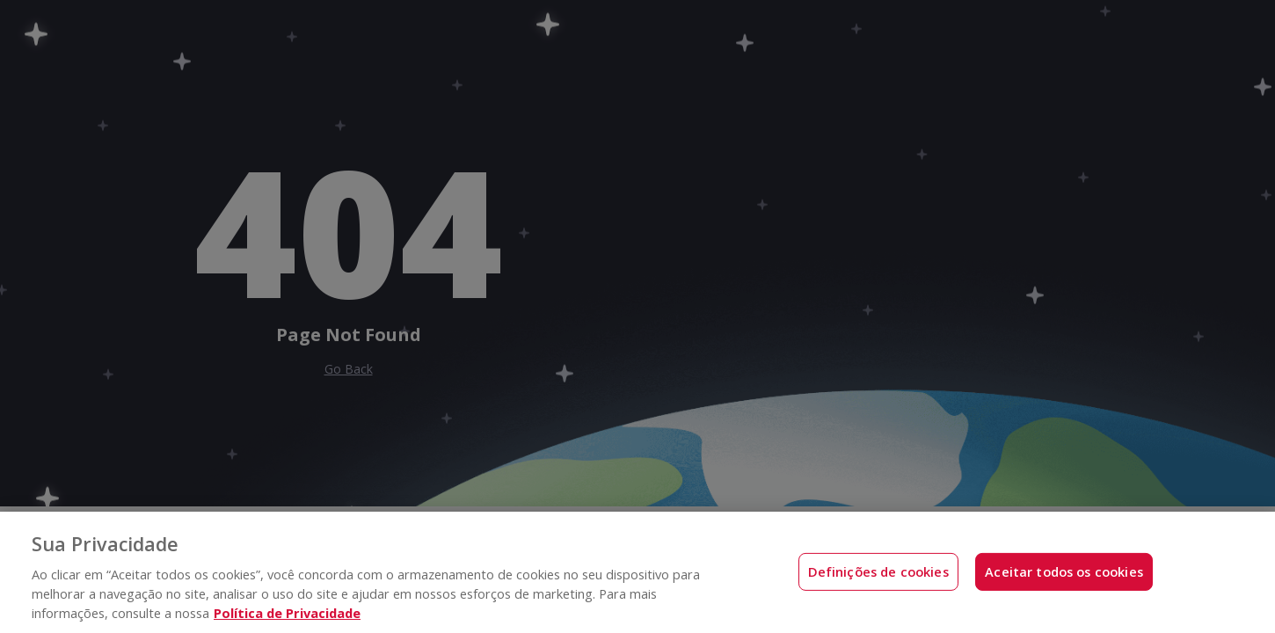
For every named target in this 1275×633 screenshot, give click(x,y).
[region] (637, 572)
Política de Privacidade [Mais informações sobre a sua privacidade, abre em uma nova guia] (287, 613)
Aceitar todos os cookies (1064, 571)
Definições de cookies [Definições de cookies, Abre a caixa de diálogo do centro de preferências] (878, 571)
